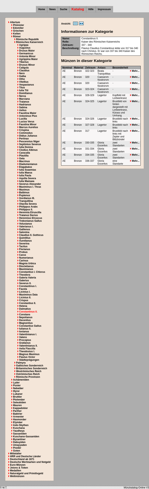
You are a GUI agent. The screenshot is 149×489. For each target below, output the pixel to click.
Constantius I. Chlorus (32, 272)
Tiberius (23, 62)
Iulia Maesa (25, 172)
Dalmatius (25, 308)
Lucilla (23, 118)
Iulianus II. (25, 328)
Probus (23, 252)
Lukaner (18, 394)
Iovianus (24, 331)
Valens (23, 337)
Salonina (24, 232)
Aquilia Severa (27, 178)
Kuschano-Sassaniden (26, 436)
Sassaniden (20, 433)
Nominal (67, 67)
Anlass (102, 67)
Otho (22, 79)
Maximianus (26, 269)
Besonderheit (120, 67)
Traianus (24, 101)
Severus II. (25, 283)
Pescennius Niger (29, 141)
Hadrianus (25, 104)
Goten (16, 450)
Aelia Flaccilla (27, 348)
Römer (17, 36)
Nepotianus (25, 317)
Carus (22, 255)
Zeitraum (90, 67)
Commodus (25, 133)
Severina (24, 243)
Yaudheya (18, 430)
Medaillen (15, 470)
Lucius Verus (26, 121)
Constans (24, 314)
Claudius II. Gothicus (31, 235)
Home (41, 9)
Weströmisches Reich (28, 371)
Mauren (17, 405)
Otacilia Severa (28, 203)
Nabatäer (18, 388)
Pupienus (24, 195)
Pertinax (24, 138)
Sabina (23, 107)
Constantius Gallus (30, 325)
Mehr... (134, 71)
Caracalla (24, 152)
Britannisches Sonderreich (31, 368)
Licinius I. (24, 291)
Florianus (24, 249)
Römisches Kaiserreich (29, 42)
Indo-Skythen (20, 425)
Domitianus (25, 93)
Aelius (22, 110)
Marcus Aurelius (28, 127)
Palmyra (21, 362)
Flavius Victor (27, 357)
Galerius (24, 280)
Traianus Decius (28, 215)
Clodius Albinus (28, 150)
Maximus (24, 189)
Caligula (24, 67)
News (52, 9)
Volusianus (25, 223)
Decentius (25, 320)
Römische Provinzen (28, 377)
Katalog (77, 9)
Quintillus (24, 237)
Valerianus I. (26, 226)
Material (78, 67)
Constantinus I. (28, 286)
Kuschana (19, 428)
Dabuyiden (19, 442)
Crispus (23, 300)
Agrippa (23, 45)
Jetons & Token (19, 467)
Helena (23, 306)
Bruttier (17, 396)
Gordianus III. (27, 198)
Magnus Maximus (29, 354)
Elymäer (18, 422)
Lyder (16, 382)
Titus (22, 87)
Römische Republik (27, 39)
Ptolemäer (19, 399)
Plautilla (23, 155)
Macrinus (24, 161)
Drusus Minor (27, 64)
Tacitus (23, 246)
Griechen (18, 30)
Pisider (17, 447)
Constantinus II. (28, 311)
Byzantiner (19, 439)
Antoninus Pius (28, 115)
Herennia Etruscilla (30, 212)
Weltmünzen (17, 476)
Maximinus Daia (28, 294)
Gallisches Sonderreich (29, 365)
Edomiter (18, 28)
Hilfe (91, 9)
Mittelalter (16, 453)
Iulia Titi (23, 90)
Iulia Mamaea (26, 181)
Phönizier (18, 25)
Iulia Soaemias (27, 169)
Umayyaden (20, 445)
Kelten (17, 33)
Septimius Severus (30, 144)
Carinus (23, 260)
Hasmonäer (19, 419)
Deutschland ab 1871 (22, 459)
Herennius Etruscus (30, 218)
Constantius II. (27, 303)
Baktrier (17, 413)
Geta (22, 158)
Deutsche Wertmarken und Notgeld (30, 462)
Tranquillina (26, 201)
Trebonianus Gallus (30, 220)
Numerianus (26, 257)
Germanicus (26, 53)
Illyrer (16, 391)
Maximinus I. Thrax (30, 186)
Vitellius (23, 81)
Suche (63, 9)
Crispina (24, 130)
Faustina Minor (27, 124)
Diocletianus (26, 266)
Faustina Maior (27, 113)
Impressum (104, 9)
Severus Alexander (30, 184)
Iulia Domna (26, 147)
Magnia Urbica (27, 263)
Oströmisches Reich (28, 374)
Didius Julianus (28, 135)
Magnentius (26, 323)
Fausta (23, 289)
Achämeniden (21, 379)
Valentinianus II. (28, 345)
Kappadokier (20, 408)
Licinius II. (25, 297)
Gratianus (24, 342)
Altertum (15, 22)
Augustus (24, 47)
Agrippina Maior (28, 59)
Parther (17, 411)
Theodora (24, 274)
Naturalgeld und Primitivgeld (26, 473)
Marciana (24, 98)
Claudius (24, 70)
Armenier (18, 416)
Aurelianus (25, 240)
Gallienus (24, 229)
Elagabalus (25, 167)
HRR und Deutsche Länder (25, 456)
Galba (22, 76)
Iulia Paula (25, 175)
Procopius (25, 340)
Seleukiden (19, 402)
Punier (17, 385)
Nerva (22, 96)
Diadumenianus (28, 164)
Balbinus (24, 192)
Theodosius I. (27, 351)
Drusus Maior (27, 50)
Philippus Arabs (28, 206)
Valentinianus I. (28, 334)
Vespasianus (26, 84)
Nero (22, 73)
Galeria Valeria (27, 277)
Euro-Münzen (17, 464)
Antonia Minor (27, 56)
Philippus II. (26, 209)
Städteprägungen (29, 359)
